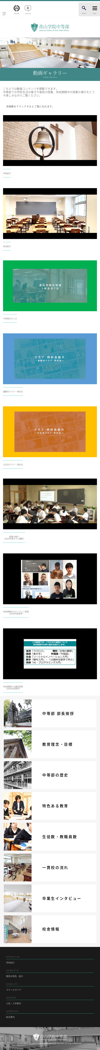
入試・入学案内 (50, 1000)
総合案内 (50, 1014)
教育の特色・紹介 (50, 973)
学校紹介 (50, 960)
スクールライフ (50, 987)
